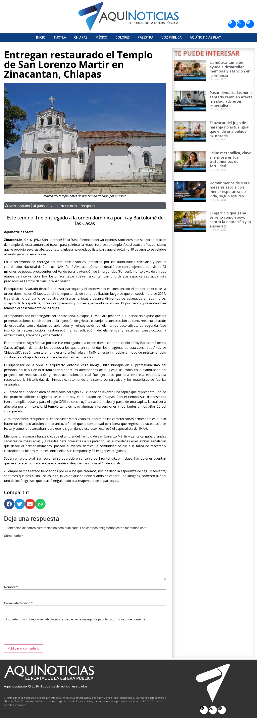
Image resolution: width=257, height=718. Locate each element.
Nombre (11, 587)
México (101, 37)
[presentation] (34, 634)
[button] (9, 504)
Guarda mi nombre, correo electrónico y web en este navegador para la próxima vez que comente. (76, 619)
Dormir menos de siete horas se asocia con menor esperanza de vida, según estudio (230, 189)
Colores (122, 37)
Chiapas (81, 37)
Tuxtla (60, 37)
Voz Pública (171, 37)
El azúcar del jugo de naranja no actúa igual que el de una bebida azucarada (229, 129)
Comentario (13, 535)
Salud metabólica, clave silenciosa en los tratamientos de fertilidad (230, 159)
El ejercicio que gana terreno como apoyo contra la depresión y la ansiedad (230, 219)
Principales (87, 206)
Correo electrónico (18, 603)
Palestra (145, 37)
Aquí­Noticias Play (205, 37)
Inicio (41, 37)
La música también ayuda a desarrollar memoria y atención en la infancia (230, 69)
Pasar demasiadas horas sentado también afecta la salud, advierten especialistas (231, 99)
